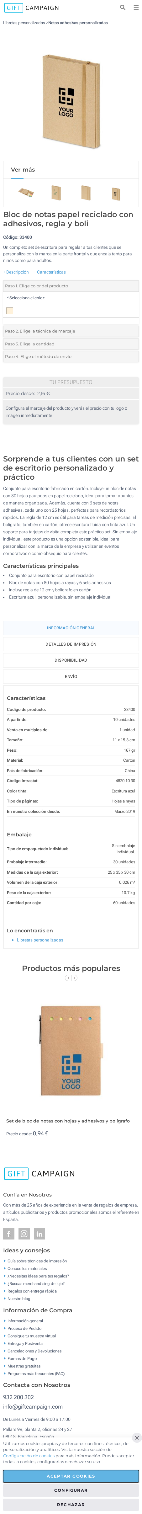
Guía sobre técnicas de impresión (37, 1261)
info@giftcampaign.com (33, 1406)
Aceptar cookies (71, 1476)
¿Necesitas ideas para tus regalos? (38, 1276)
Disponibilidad (71, 660)
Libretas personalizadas (24, 22)
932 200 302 (18, 1397)
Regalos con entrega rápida (32, 1291)
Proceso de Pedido (24, 1328)
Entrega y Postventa (25, 1343)
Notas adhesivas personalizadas (78, 22)
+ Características (50, 272)
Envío (71, 676)
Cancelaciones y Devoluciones (34, 1350)
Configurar (71, 1490)
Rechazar (71, 1504)
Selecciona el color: (25, 298)
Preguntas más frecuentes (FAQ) (36, 1373)
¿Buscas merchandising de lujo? (36, 1283)
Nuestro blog (19, 1298)
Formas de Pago (22, 1358)
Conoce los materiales (27, 1268)
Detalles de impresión (70, 644)
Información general (25, 1320)
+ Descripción (16, 272)
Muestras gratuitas (24, 1365)
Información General (71, 628)
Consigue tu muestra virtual (32, 1335)
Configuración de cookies (29, 1455)
